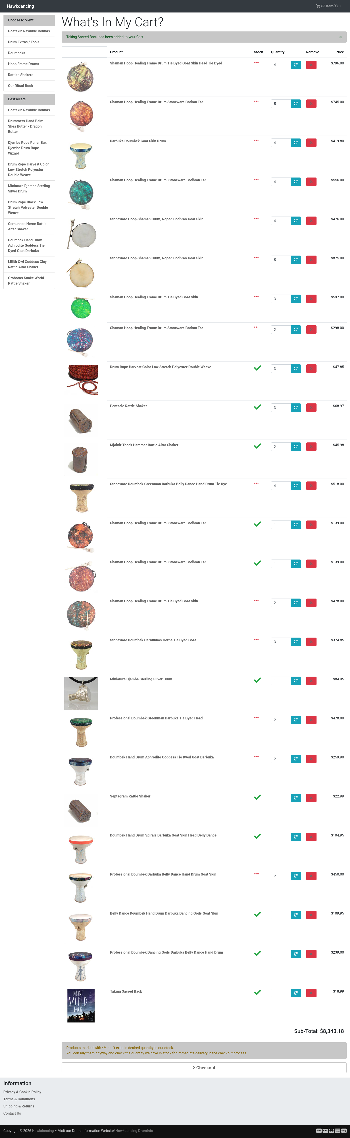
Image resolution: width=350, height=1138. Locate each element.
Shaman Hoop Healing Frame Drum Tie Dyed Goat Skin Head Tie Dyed (166, 63)
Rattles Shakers (20, 75)
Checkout (204, 1067)
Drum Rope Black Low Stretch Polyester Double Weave (28, 207)
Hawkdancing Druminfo (134, 1131)
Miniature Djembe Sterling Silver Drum (141, 679)
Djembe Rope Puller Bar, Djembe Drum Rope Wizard (27, 147)
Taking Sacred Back (126, 991)
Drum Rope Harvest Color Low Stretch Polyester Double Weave (160, 367)
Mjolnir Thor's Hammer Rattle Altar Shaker (144, 445)
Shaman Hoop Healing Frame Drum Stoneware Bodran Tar (156, 102)
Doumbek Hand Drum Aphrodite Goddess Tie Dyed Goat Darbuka (162, 757)
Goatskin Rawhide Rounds (29, 31)
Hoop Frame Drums (23, 64)
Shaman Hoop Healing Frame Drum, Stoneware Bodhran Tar (158, 180)
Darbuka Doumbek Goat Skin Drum (138, 141)
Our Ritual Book (20, 86)
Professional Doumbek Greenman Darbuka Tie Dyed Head (156, 718)
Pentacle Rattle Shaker (128, 406)
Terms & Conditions (19, 1099)
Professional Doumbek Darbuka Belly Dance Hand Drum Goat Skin (163, 874)
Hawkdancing (20, 6)
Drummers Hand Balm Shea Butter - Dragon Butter (25, 126)
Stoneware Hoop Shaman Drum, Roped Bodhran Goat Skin (156, 219)
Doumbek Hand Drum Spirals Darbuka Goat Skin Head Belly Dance (163, 835)
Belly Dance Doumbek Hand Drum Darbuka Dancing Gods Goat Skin (164, 913)
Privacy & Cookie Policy (22, 1092)
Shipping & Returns (18, 1106)
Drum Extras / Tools (24, 42)
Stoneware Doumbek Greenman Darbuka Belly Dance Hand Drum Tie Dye (168, 484)
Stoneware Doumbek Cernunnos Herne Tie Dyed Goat (153, 640)
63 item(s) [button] (327, 6)
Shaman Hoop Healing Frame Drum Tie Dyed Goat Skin (154, 297)
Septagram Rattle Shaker (130, 796)
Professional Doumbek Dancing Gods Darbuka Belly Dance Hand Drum (166, 952)
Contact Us (12, 1113)
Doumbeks (16, 53)
